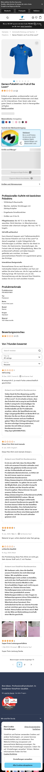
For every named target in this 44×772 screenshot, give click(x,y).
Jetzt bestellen (26, 26)
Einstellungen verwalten (22, 759)
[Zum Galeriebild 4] (22, 81)
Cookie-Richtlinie (10, 754)
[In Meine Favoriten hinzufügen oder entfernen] (37, 43)
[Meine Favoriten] (36, 17)
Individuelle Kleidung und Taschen (23, 32)
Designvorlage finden (21, 172)
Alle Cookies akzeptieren (23, 765)
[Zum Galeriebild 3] (19, 81)
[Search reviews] (20, 350)
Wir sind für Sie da (21, 718)
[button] (8, 629)
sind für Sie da (9, 693)
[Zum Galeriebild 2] (16, 81)
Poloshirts (5, 35)
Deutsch (7, 11)
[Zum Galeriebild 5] (25, 81)
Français (22, 11)
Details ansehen (7, 108)
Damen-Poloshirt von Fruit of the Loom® (25, 35)
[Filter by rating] (22, 357)
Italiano (37, 11)
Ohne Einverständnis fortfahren (32, 728)
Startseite (5, 32)
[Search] (39, 351)
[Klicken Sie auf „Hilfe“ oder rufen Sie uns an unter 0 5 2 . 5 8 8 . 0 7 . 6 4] (33, 17)
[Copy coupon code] (35, 24)
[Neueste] (22, 363)
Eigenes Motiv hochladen (21, 178)
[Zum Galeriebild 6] (28, 81)
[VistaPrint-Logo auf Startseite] (22, 17)
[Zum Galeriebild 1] (14, 81)
